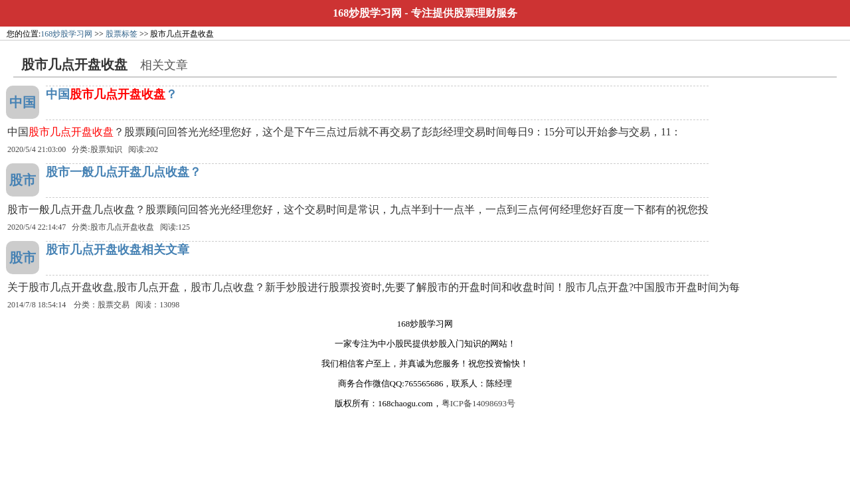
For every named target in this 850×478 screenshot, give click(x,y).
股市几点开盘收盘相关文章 (117, 249)
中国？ (111, 94)
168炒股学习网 (367, 13)
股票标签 (121, 34)
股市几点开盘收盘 (122, 227)
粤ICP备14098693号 (478, 403)
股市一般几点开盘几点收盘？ (123, 172)
